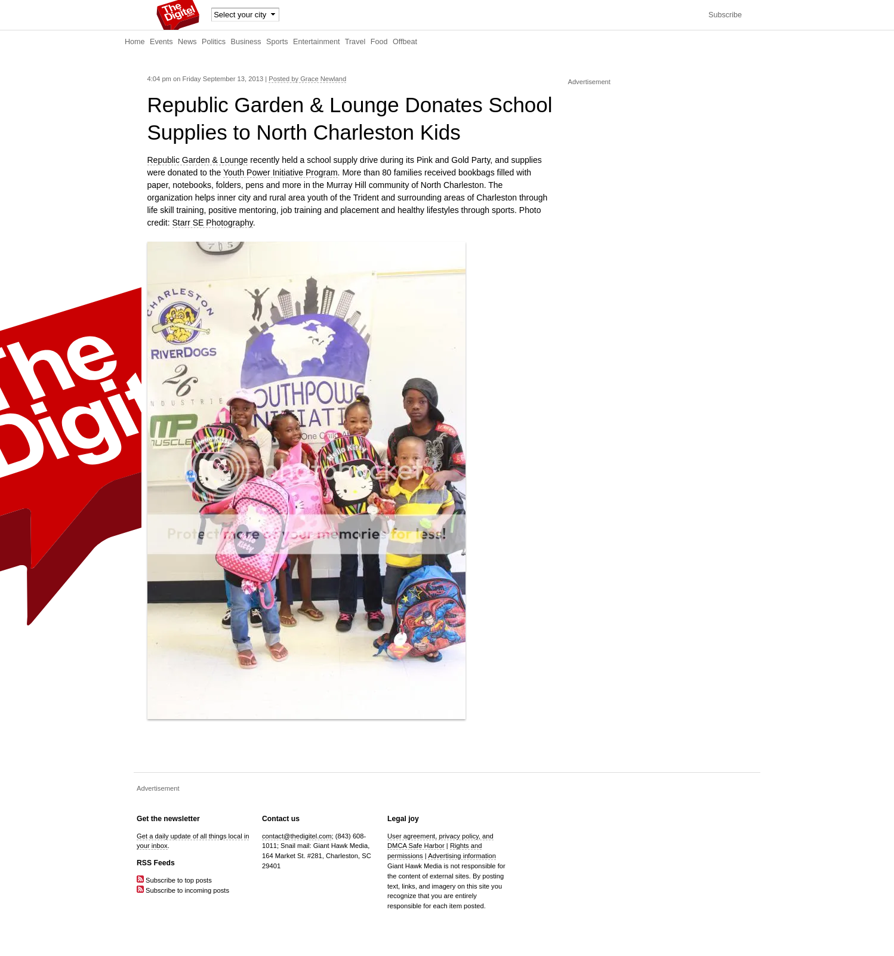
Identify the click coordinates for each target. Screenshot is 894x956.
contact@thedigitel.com (296, 836)
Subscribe (725, 15)
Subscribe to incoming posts (183, 890)
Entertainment (316, 42)
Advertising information (462, 855)
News (187, 42)
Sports (277, 42)
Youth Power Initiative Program (280, 172)
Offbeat (405, 42)
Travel (355, 42)
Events (161, 42)
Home (135, 42)
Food (379, 42)
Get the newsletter (168, 819)
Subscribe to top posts (174, 880)
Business (246, 42)
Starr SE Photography (212, 222)
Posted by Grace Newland (307, 78)
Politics (214, 42)
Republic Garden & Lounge (197, 160)
